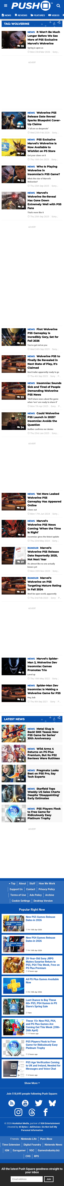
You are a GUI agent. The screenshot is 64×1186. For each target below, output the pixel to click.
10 (21, 779)
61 (21, 370)
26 (20, 153)
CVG (28, 1156)
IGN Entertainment (50, 1123)
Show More (32, 1083)
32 (20, 180)
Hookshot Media (20, 1123)
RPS (36, 1156)
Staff (32, 883)
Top (12, 883)
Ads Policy (36, 895)
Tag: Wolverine (16, 23)
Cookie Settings (21, 900)
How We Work (47, 883)
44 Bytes (23, 1127)
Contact (30, 889)
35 (20, 46)
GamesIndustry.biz (49, 1150)
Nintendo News (53, 1144)
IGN (7, 1150)
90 (20, 126)
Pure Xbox (46, 1138)
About (22, 883)
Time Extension (11, 1144)
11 (21, 672)
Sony (55, 52)
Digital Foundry (32, 1144)
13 (21, 535)
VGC (31, 1150)
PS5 (61, 132)
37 (20, 562)
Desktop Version (43, 900)
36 (20, 819)
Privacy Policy (47, 889)
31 (21, 206)
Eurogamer (19, 1150)
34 (20, 427)
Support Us (16, 889)
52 (20, 699)
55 (20, 397)
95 (20, 343)
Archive (49, 895)
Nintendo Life (29, 1138)
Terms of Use (18, 895)
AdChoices (35, 1127)
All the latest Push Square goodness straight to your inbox (32, 1170)
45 (20, 507)
